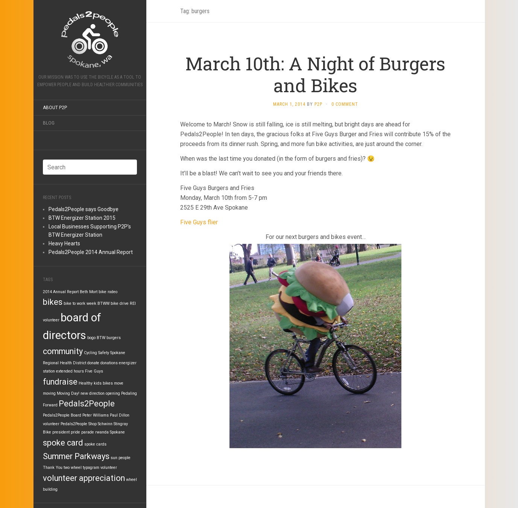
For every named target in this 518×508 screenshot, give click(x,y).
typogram (91, 467)
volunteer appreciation (84, 478)
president (61, 432)
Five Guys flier (199, 222)
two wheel (73, 467)
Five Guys (94, 371)
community (63, 351)
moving (49, 393)
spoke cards (95, 444)
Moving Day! (68, 393)
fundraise (60, 381)
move (118, 383)
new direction (93, 393)
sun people (121, 457)
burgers (113, 337)
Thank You (52, 467)
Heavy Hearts (64, 243)
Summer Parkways (76, 456)
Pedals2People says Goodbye (83, 209)
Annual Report (66, 291)
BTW (101, 337)
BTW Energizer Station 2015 (82, 218)
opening (113, 393)
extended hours (70, 371)
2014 (47, 291)
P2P (318, 104)
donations (109, 362)
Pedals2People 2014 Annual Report (91, 252)
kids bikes (103, 383)
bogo (91, 337)
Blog (49, 123)
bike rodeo (108, 291)
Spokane (117, 432)
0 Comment (344, 104)
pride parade (82, 432)
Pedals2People (87, 403)
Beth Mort (88, 291)
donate (93, 362)
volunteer (108, 467)
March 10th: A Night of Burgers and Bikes (315, 74)
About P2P (55, 107)
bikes (52, 302)
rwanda (102, 432)
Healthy (86, 383)
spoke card (63, 442)
